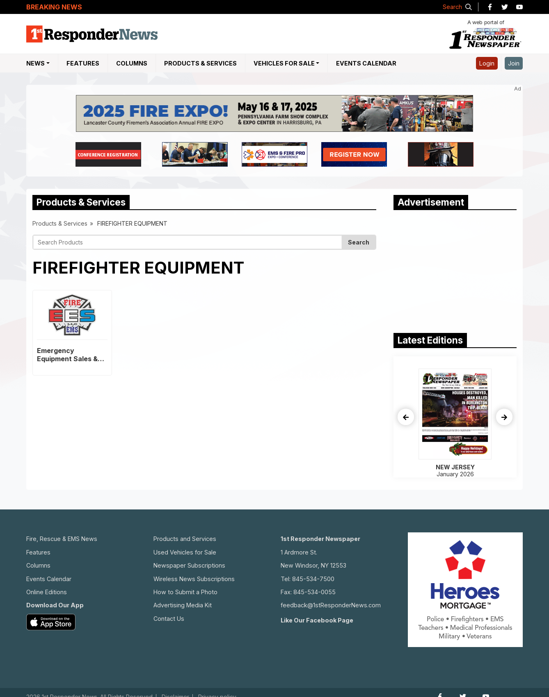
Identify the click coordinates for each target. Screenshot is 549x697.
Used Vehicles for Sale (184, 552)
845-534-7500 (313, 578)
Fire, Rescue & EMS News (61, 538)
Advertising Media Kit (182, 605)
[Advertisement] (455, 269)
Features (82, 63)
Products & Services (200, 63)
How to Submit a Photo (185, 591)
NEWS (35, 63)
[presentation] (406, 417)
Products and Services (184, 538)
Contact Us (168, 618)
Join (513, 63)
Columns (131, 63)
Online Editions (46, 591)
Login (486, 63)
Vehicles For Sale (284, 63)
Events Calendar (366, 63)
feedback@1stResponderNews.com (331, 605)
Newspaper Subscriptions (189, 565)
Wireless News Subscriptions (194, 578)
